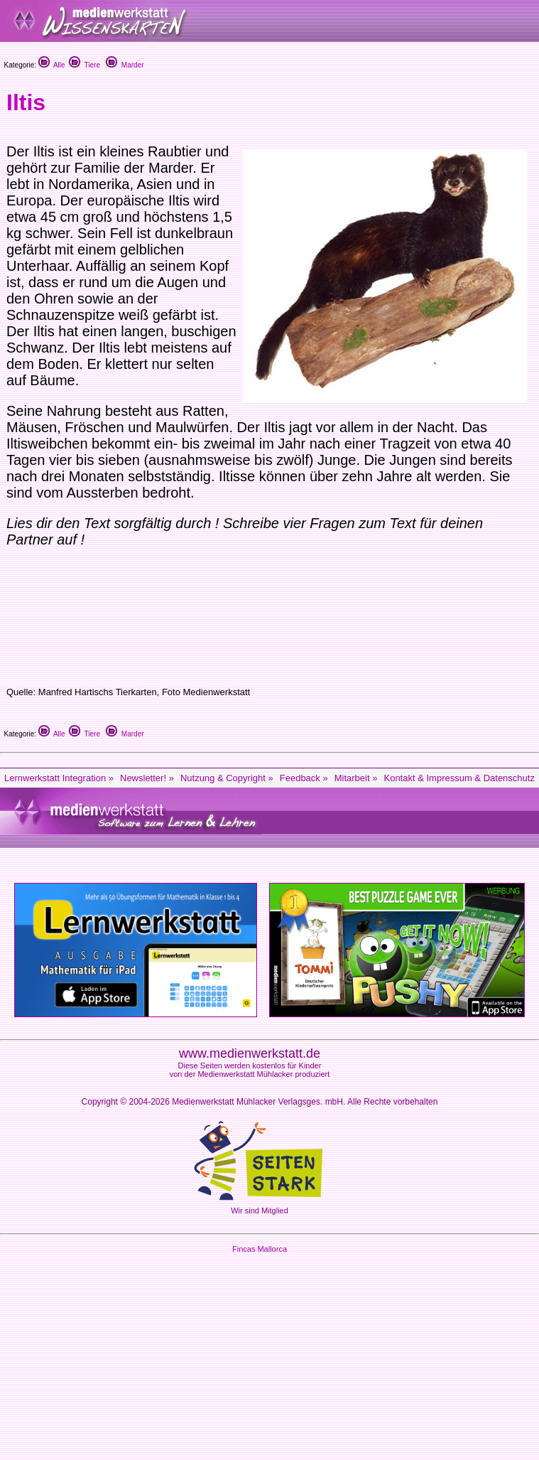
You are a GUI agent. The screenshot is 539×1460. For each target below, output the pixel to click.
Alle (51, 65)
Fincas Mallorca (259, 1249)
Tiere (84, 65)
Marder (124, 65)
